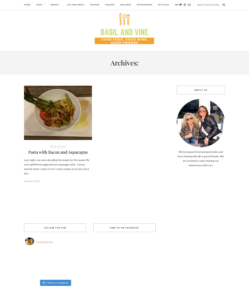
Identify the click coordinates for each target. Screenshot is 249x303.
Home (27, 5)
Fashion (109, 5)
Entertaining (144, 5)
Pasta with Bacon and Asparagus (58, 152)
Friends (94, 5)
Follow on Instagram (55, 282)
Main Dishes (58, 146)
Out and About (75, 5)
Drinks (55, 5)
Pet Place (163, 5)
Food (39, 5)
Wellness (125, 5)
